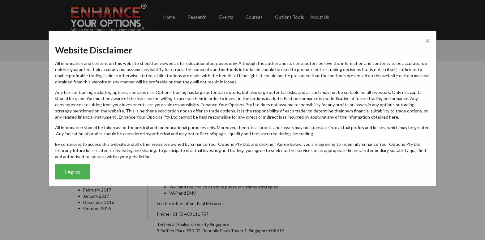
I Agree (72, 172)
